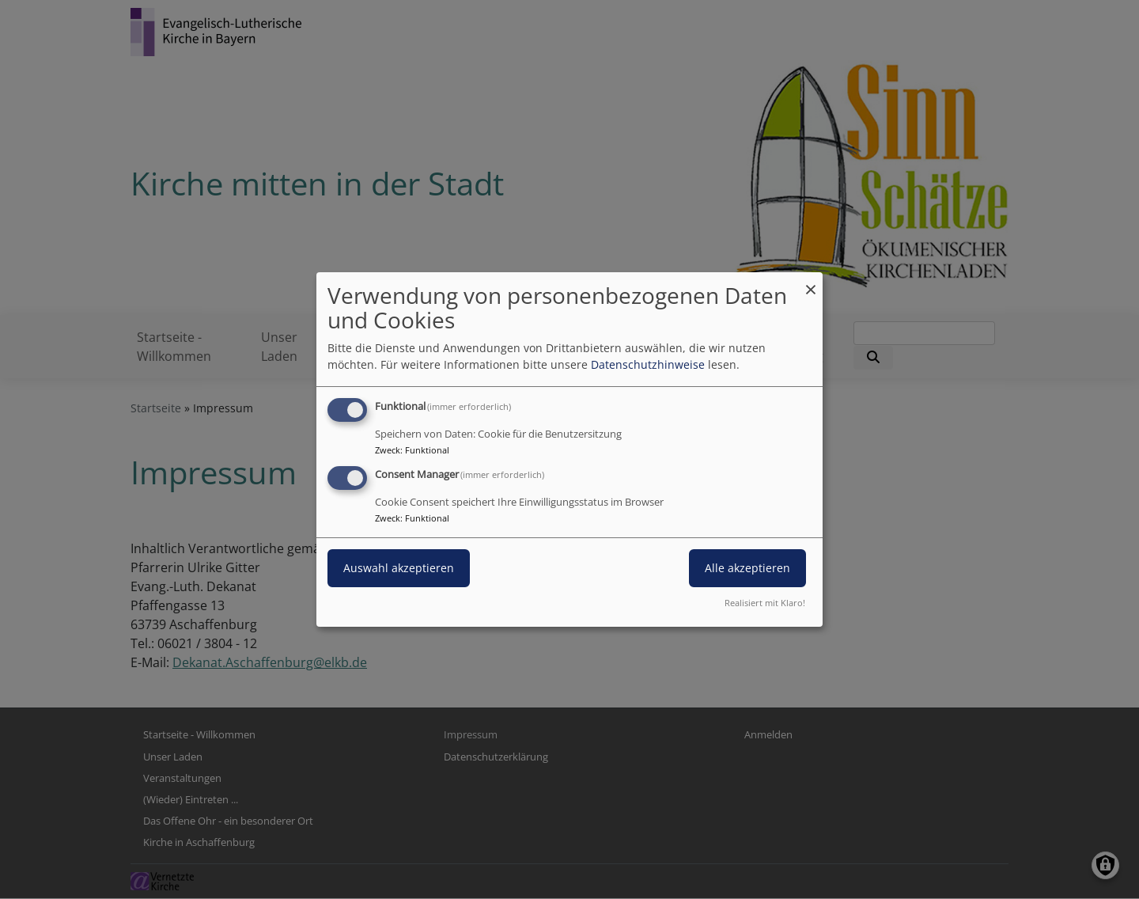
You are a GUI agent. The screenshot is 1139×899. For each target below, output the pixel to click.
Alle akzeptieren (747, 567)
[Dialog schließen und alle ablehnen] (811, 282)
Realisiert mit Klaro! (765, 603)
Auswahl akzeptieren (398, 567)
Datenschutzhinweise (648, 364)
